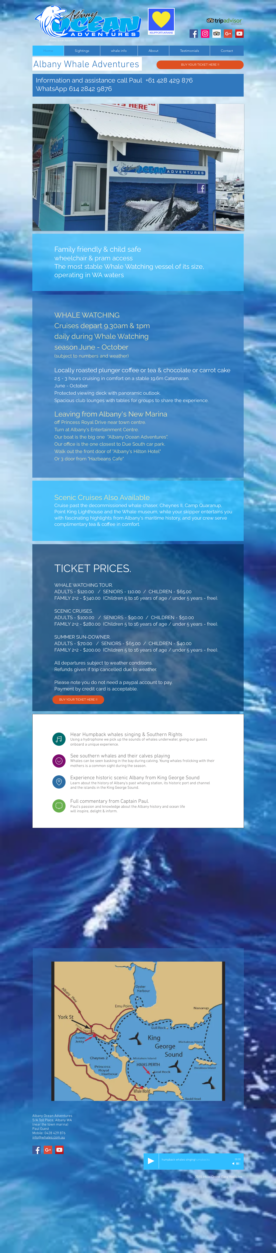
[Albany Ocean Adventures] (194, 33)
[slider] (238, 1163)
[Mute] (234, 1163)
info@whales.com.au (48, 1137)
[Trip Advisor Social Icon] (216, 33)
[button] (138, 167)
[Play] (151, 1161)
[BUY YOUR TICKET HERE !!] (200, 64)
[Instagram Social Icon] (205, 33)
